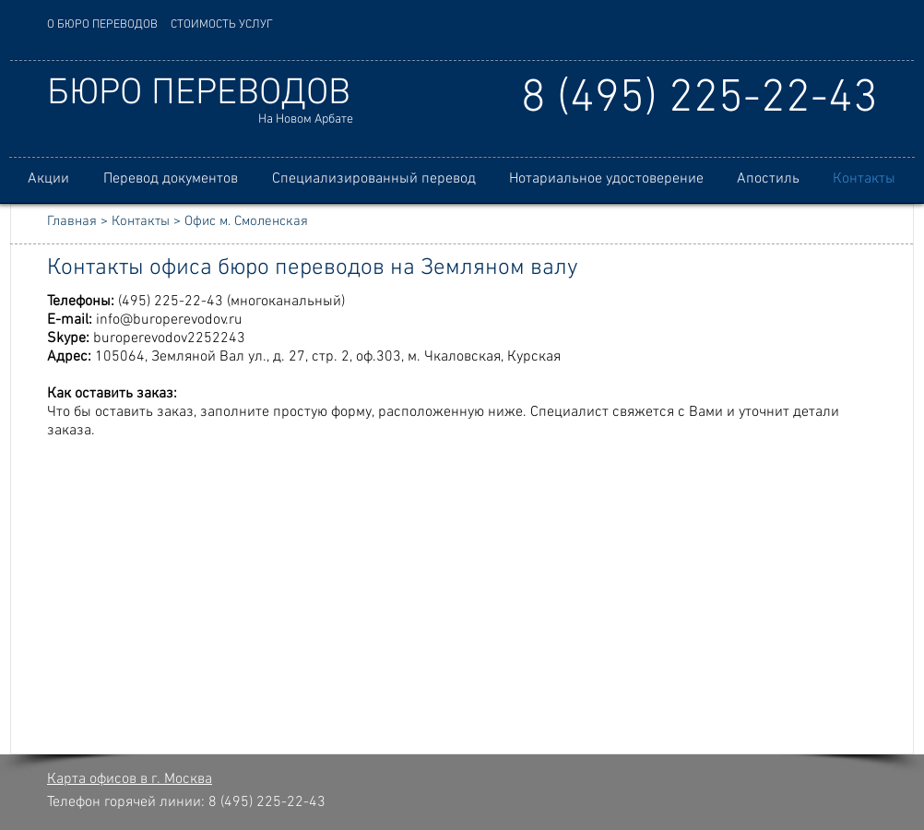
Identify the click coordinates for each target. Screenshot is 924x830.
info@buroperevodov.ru (169, 320)
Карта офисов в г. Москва (129, 779)
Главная (72, 221)
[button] (170, 179)
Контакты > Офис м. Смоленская (210, 221)
